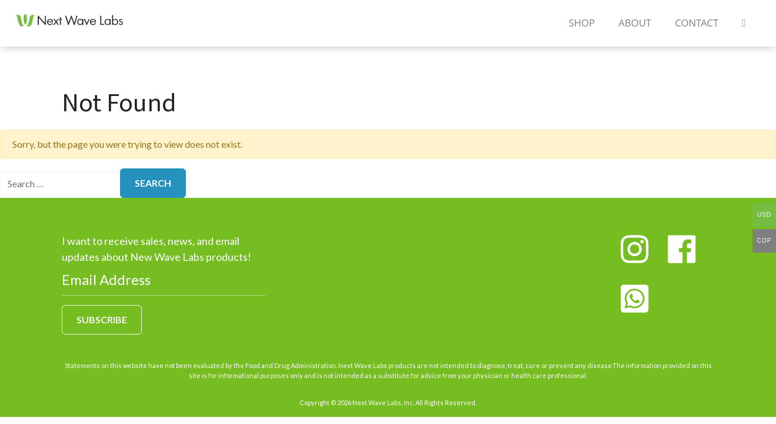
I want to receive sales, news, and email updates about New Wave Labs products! (156, 248)
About (633, 30)
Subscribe (101, 319)
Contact (695, 30)
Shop (580, 30)
